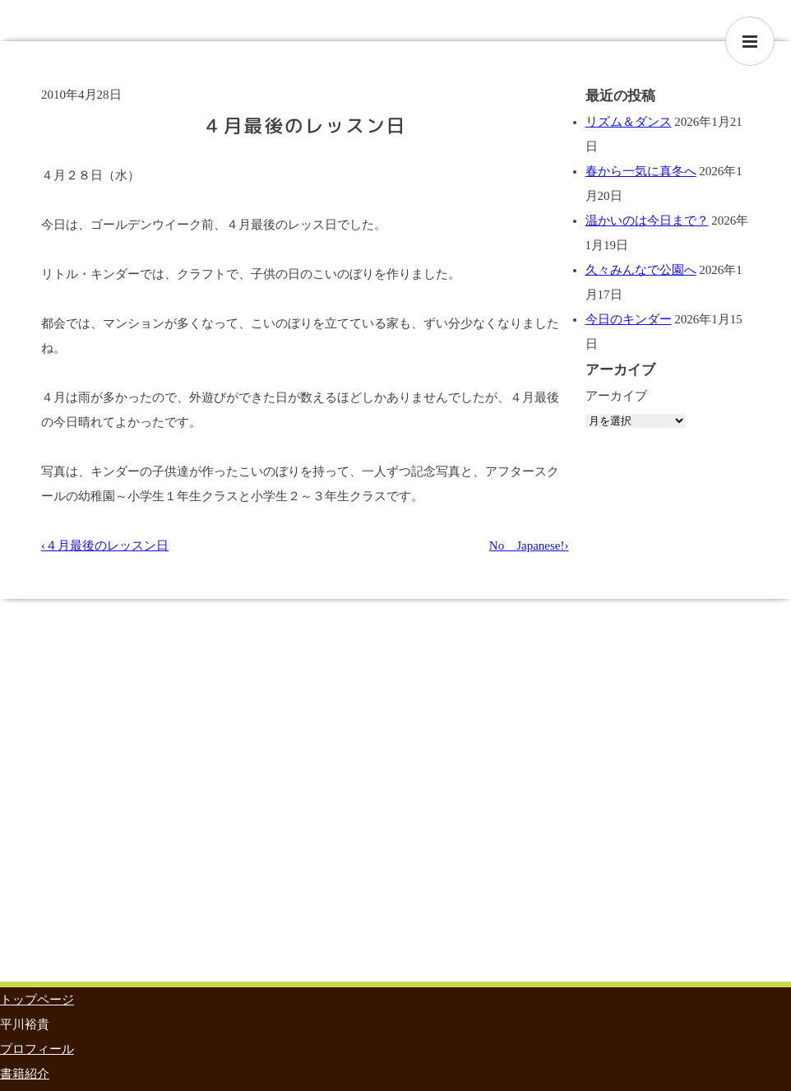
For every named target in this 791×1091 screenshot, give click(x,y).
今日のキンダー (628, 319)
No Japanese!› (529, 545)
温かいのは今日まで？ (647, 220)
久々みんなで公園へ (640, 269)
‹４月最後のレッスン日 (105, 545)
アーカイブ (616, 395)
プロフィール (37, 1049)
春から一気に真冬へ (640, 171)
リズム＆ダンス (628, 121)
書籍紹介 (24, 1073)
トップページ (37, 999)
